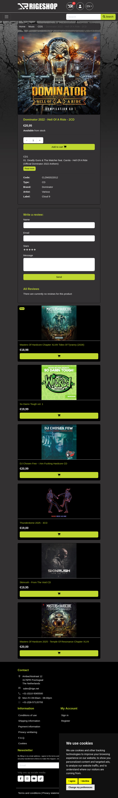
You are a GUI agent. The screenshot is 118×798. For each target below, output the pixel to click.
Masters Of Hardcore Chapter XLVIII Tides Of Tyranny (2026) (52, 344)
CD (43, 182)
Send (59, 277)
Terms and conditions (29, 793)
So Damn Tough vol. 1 (31, 404)
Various (46, 191)
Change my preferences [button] (80, 787)
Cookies (22, 743)
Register (65, 720)
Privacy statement (51, 793)
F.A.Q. (21, 737)
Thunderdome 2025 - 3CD (33, 522)
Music (31, 26)
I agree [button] (72, 781)
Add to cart (59, 147)
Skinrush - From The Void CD (35, 582)
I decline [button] (85, 781)
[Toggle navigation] (6, 17)
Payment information (29, 726)
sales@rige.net (31, 688)
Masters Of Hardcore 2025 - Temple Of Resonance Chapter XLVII (54, 641)
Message (28, 255)
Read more (29, 168)
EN (88, 6)
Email (26, 232)
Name (26, 219)
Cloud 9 (46, 196)
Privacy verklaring (27, 732)
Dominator (47, 187)
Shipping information (29, 720)
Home (22, 26)
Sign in (65, 715)
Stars (26, 246)
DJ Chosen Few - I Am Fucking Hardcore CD (43, 463)
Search (108, 16)
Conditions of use (27, 715)
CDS (40, 26)
